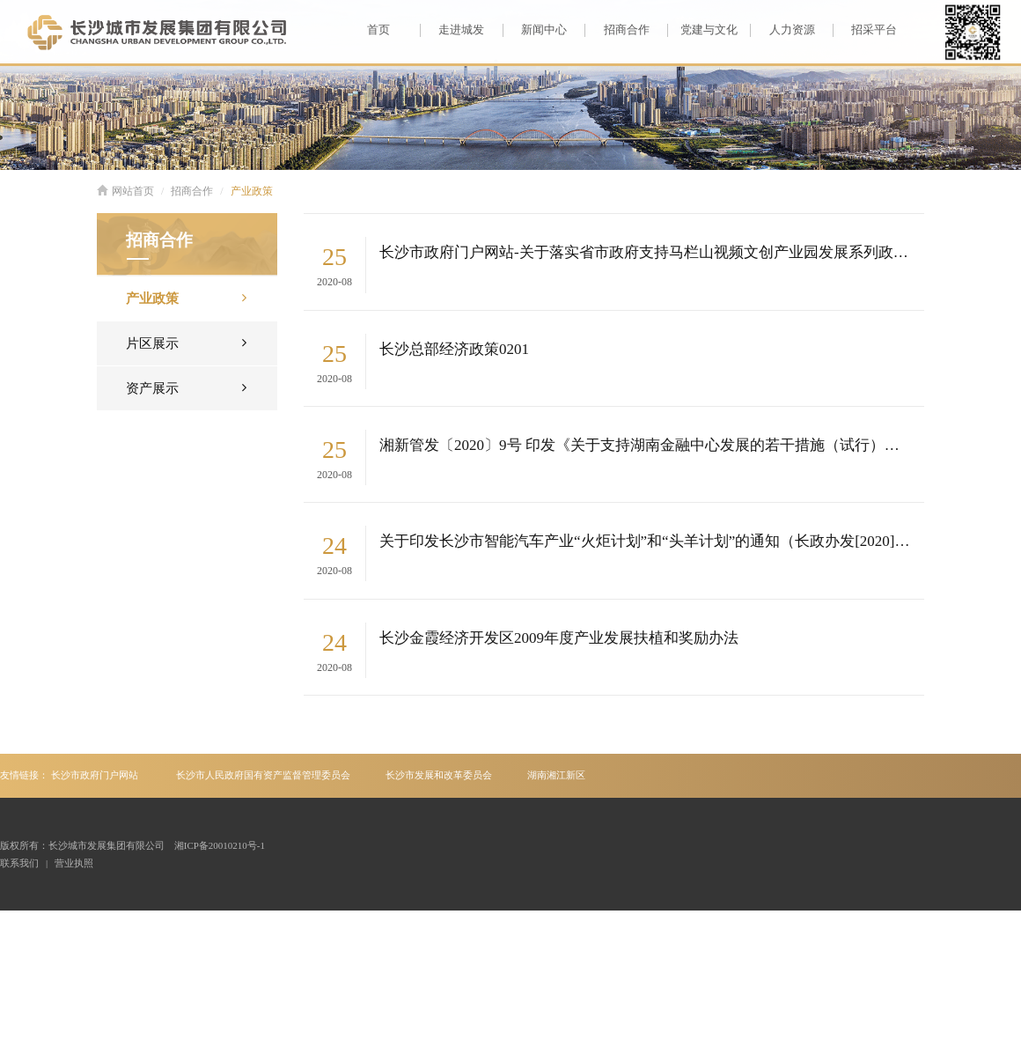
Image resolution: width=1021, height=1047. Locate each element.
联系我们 (19, 863)
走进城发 (452, 30)
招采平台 (865, 30)
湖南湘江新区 (556, 775)
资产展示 (186, 387)
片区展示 (186, 342)
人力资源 (782, 30)
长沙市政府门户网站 (94, 775)
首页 (378, 29)
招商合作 (616, 30)
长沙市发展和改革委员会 (439, 775)
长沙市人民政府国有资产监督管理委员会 (263, 775)
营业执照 (74, 863)
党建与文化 (702, 30)
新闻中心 (535, 30)
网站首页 (125, 191)
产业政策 (252, 191)
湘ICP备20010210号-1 (219, 845)
